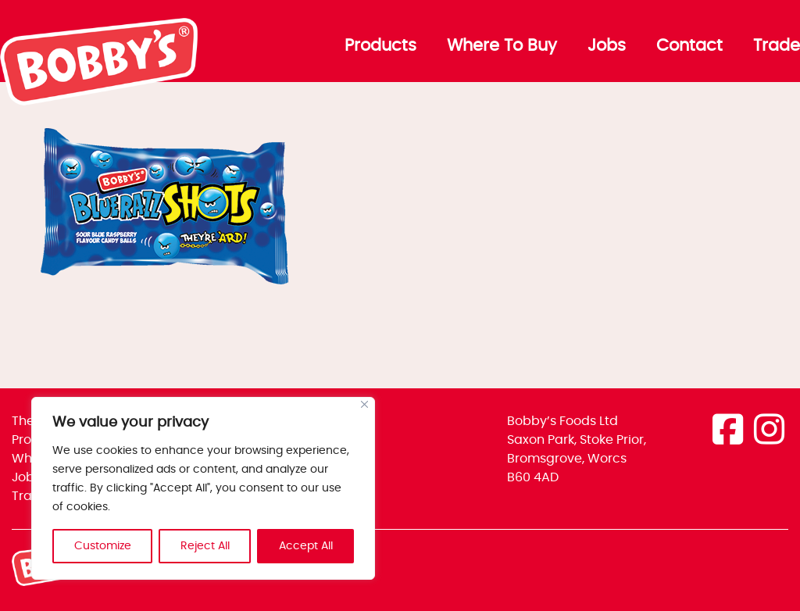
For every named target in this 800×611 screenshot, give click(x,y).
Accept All (306, 546)
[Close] (364, 404)
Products (380, 46)
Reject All (205, 546)
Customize (102, 546)
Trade (776, 46)
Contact (689, 46)
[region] (203, 488)
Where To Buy (502, 46)
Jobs (607, 46)
